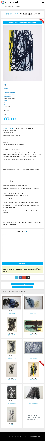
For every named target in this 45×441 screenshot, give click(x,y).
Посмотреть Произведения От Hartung (22, 284)
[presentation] (14, 259)
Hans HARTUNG (12, 14)
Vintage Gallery (12, 313)
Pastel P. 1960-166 (11, 334)
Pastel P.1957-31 (33, 312)
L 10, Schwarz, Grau (11, 357)
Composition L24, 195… (11, 379)
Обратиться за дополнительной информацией (22, 22)
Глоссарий (29, 436)
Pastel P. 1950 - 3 (33, 334)
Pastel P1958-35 (33, 379)
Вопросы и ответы (36, 436)
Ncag (27, 16)
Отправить (22, 263)
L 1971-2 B (33, 357)
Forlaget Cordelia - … (12, 358)
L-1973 (33, 402)
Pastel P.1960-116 (11, 312)
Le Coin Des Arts (33, 358)
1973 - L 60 (11, 402)
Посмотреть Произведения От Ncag (22, 287)
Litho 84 (11, 424)
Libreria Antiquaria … (12, 403)
